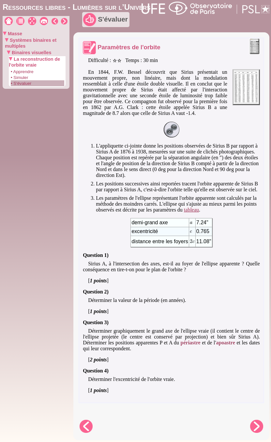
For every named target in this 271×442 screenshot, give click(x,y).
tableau (191, 210)
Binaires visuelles (31, 52)
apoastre (225, 342)
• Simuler (19, 77)
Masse (14, 33)
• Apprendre (22, 71)
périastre (191, 342)
